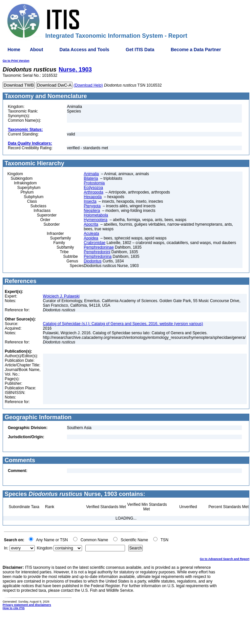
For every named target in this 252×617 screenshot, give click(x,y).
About (36, 49)
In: (6, 548)
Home (14, 49)
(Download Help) (88, 85)
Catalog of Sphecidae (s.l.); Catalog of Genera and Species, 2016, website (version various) (123, 323)
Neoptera (92, 210)
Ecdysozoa (93, 187)
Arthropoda (93, 192)
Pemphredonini (97, 252)
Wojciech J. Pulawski (61, 296)
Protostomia (94, 183)
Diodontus (92, 261)
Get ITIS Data (140, 49)
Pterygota (92, 206)
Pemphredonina (98, 256)
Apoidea (91, 238)
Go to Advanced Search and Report (224, 559)
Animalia (91, 174)
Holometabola (96, 215)
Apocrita (91, 224)
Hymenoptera (95, 219)
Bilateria (91, 178)
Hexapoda (93, 197)
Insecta (90, 201)
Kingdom (44, 548)
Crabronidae (94, 242)
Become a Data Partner (196, 49)
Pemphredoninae (99, 247)
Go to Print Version (16, 60)
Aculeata (91, 233)
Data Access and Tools (84, 49)
